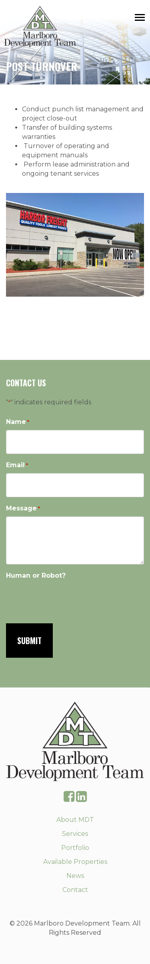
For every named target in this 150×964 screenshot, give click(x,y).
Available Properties (75, 862)
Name (17, 422)
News (75, 876)
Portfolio (75, 848)
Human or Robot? (36, 575)
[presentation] (67, 599)
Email (17, 465)
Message (23, 508)
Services (75, 833)
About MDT (75, 819)
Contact (75, 890)
